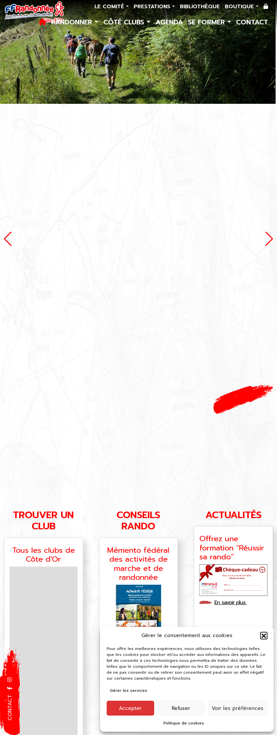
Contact (252, 22)
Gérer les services (128, 690)
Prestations (153, 7)
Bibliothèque (200, 7)
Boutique (240, 7)
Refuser (181, 708)
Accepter (130, 708)
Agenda (169, 22)
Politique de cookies (183, 723)
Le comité (110, 7)
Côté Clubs (125, 22)
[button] (263, 635)
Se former (207, 22)
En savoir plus (232, 602)
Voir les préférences (237, 708)
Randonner (72, 22)
